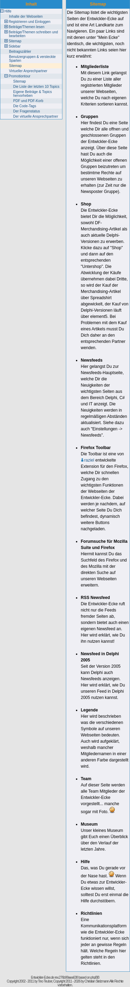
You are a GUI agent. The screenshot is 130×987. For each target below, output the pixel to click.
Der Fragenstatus (26, 111)
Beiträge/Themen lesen (26, 27)
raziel (87, 460)
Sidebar (14, 46)
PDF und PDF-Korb (28, 101)
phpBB (94, 977)
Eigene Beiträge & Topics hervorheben (32, 94)
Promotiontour (20, 76)
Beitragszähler (20, 51)
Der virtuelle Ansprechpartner (35, 116)
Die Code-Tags (24, 106)
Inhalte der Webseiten (26, 16)
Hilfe (8, 11)
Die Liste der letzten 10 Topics (36, 86)
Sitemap (15, 41)
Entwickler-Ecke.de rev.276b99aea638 (54, 977)
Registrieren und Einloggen (30, 22)
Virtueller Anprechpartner (28, 71)
